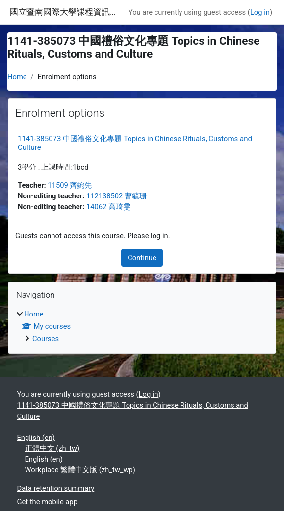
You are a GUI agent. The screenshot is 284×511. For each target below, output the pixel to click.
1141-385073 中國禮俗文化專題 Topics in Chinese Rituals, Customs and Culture (132, 410)
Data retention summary (56, 488)
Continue (142, 257)
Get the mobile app (47, 501)
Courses (45, 338)
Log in (260, 12)
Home (17, 77)
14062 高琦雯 (108, 206)
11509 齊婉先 (70, 185)
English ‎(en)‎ (36, 437)
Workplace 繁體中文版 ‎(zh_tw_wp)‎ (80, 469)
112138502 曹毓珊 (116, 196)
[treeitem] (142, 326)
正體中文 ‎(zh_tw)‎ (52, 448)
